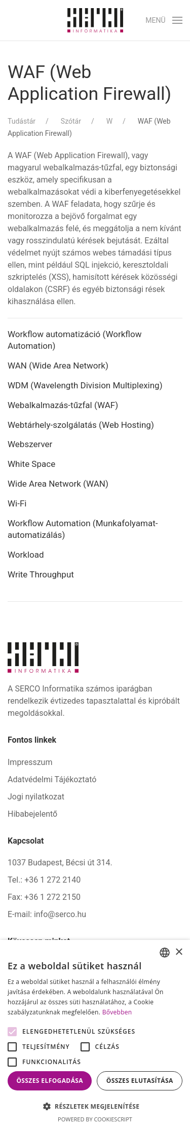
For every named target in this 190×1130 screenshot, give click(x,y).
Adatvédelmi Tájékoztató (52, 779)
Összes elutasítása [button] (139, 1080)
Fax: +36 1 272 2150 (44, 897)
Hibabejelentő (32, 814)
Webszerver (30, 444)
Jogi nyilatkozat (36, 796)
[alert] (95, 1035)
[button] (163, 20)
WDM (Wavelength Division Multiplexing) (85, 385)
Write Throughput (41, 574)
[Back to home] (95, 20)
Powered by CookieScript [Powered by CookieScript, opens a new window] (95, 1119)
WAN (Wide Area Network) (58, 365)
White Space (31, 464)
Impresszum (30, 762)
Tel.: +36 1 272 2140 (44, 880)
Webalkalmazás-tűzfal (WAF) (63, 405)
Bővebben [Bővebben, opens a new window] (117, 1012)
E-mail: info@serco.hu (47, 914)
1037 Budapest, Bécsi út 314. (60, 862)
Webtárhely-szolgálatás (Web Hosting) (81, 425)
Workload (26, 555)
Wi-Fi (17, 503)
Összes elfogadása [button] (49, 1080)
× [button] (178, 952)
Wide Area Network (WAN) (58, 484)
